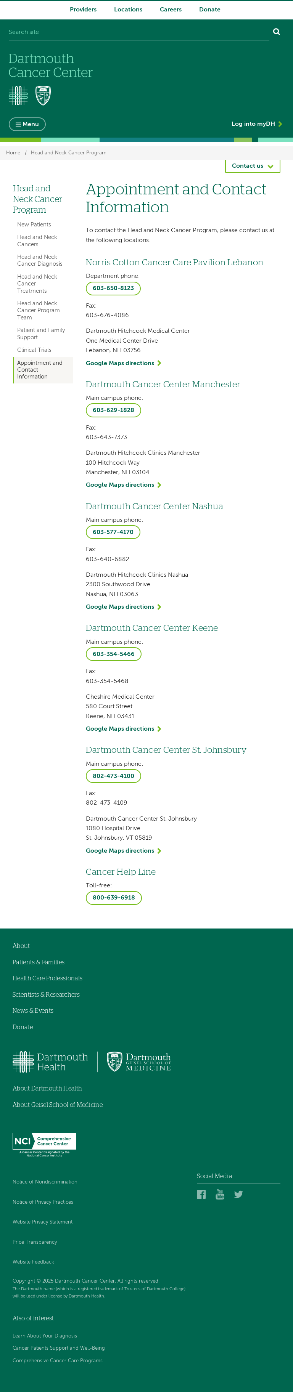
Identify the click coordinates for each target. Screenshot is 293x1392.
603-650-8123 (113, 288)
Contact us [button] (247, 166)
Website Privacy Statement (42, 1222)
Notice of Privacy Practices (43, 1202)
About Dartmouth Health (47, 1089)
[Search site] (139, 32)
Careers (171, 10)
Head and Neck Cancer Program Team (38, 310)
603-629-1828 (113, 410)
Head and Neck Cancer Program (68, 153)
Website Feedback (33, 1262)
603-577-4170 (113, 532)
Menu (31, 125)
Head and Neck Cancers (37, 240)
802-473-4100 (113, 776)
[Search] (276, 32)
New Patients (34, 225)
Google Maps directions (120, 364)
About (21, 946)
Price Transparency (35, 1242)
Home (13, 153)
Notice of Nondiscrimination (45, 1182)
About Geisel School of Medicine (58, 1105)
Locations (128, 10)
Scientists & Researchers (46, 995)
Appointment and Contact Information (40, 370)
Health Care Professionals (47, 978)
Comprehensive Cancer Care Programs (58, 1360)
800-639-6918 (114, 898)
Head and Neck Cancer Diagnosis (40, 260)
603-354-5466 (114, 654)
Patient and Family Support (41, 333)
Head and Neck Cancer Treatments (37, 283)
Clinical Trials (34, 350)
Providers (83, 10)
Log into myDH (253, 124)
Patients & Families (38, 962)
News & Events (33, 1011)
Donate (210, 10)
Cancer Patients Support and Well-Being (59, 1348)
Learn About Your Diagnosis (45, 1336)
